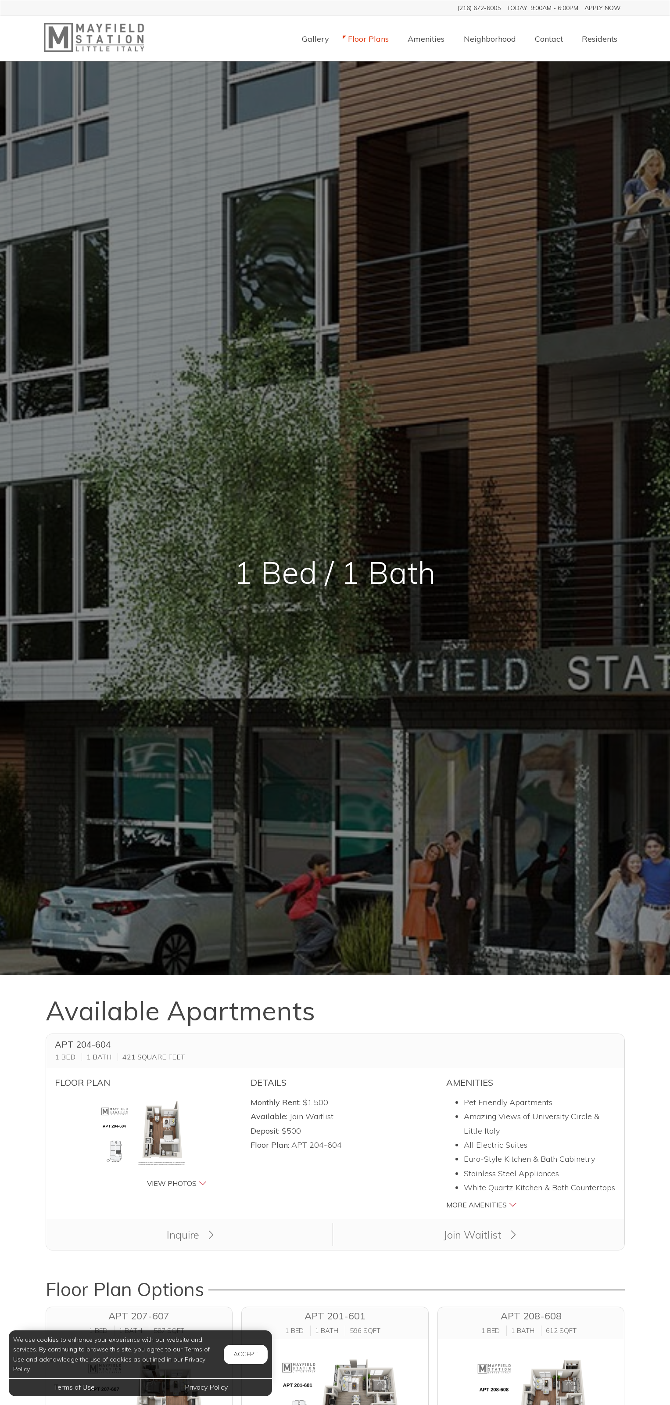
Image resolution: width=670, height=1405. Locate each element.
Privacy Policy (206, 1387)
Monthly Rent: (276, 1102)
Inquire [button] (190, 1234)
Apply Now (602, 8)
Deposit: (265, 1131)
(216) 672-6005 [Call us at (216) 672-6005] (479, 8)
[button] (139, 1142)
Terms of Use (74, 1387)
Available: (269, 1116)
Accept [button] (245, 1354)
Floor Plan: (270, 1145)
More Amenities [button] (481, 1204)
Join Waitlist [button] (480, 1234)
